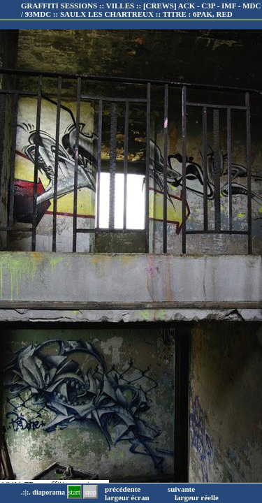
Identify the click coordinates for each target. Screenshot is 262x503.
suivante (181, 489)
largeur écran (127, 497)
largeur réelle (197, 497)
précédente (122, 489)
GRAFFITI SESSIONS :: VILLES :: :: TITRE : (141, 9)
